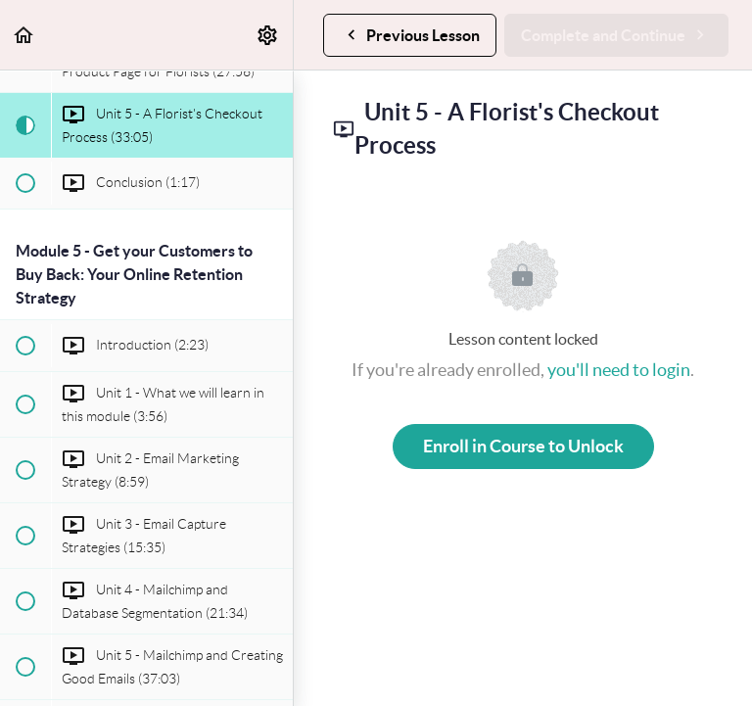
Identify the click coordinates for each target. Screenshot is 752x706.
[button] (24, 35)
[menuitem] (268, 35)
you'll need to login (618, 369)
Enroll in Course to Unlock (523, 446)
